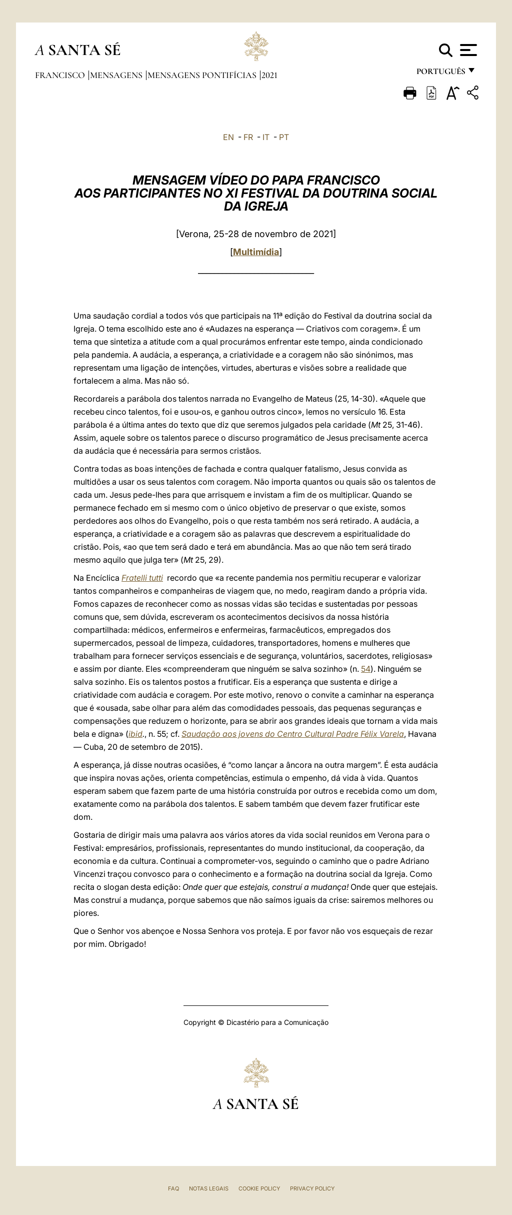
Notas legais (208, 1188)
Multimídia (256, 252)
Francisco (61, 75)
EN (228, 137)
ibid (135, 734)
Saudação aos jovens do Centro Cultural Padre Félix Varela (293, 734)
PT (284, 137)
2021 (270, 75)
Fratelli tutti (142, 578)
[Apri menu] (467, 50)
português (441, 74)
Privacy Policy (312, 1188)
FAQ (173, 1188)
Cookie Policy (259, 1188)
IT (266, 137)
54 (365, 669)
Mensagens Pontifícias (203, 75)
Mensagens (117, 75)
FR (248, 137)
